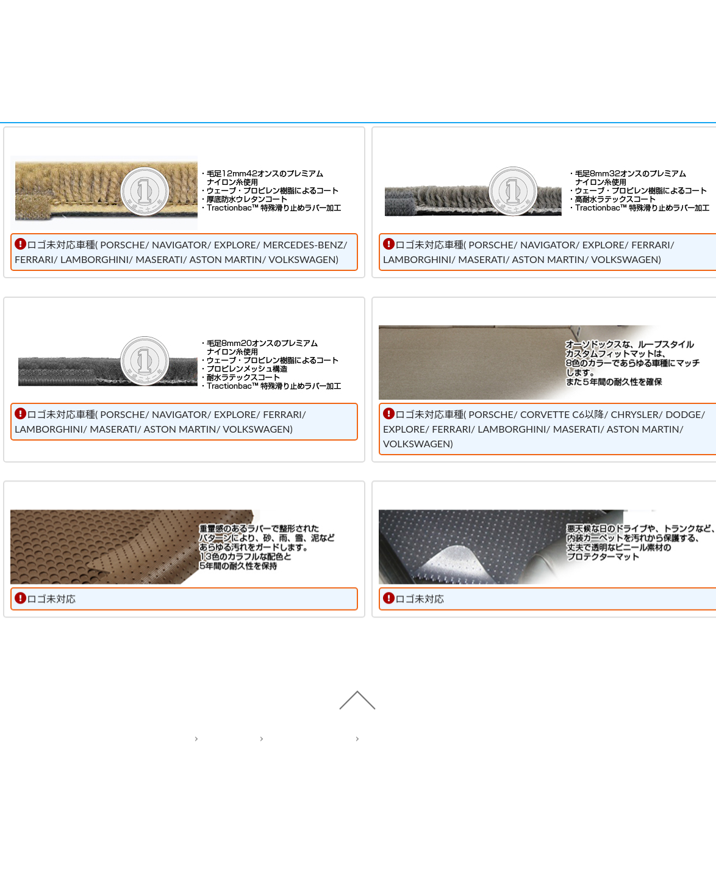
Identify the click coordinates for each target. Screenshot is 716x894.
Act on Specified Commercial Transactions (443, 790)
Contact (417, 26)
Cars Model (186, 26)
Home (215, 790)
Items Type (302, 26)
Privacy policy (295, 790)
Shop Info (532, 26)
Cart (647, 26)
